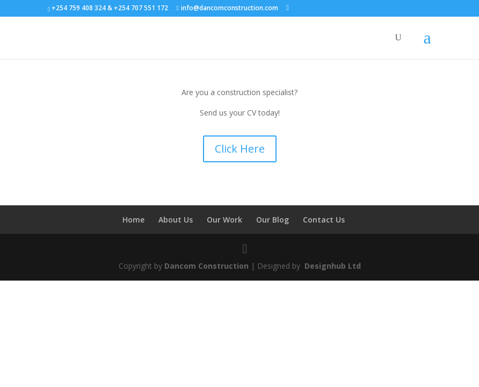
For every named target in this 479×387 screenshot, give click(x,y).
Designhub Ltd (331, 266)
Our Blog (272, 219)
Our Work (224, 219)
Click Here (240, 148)
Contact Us (324, 219)
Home (133, 219)
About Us (175, 219)
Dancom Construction (206, 266)
